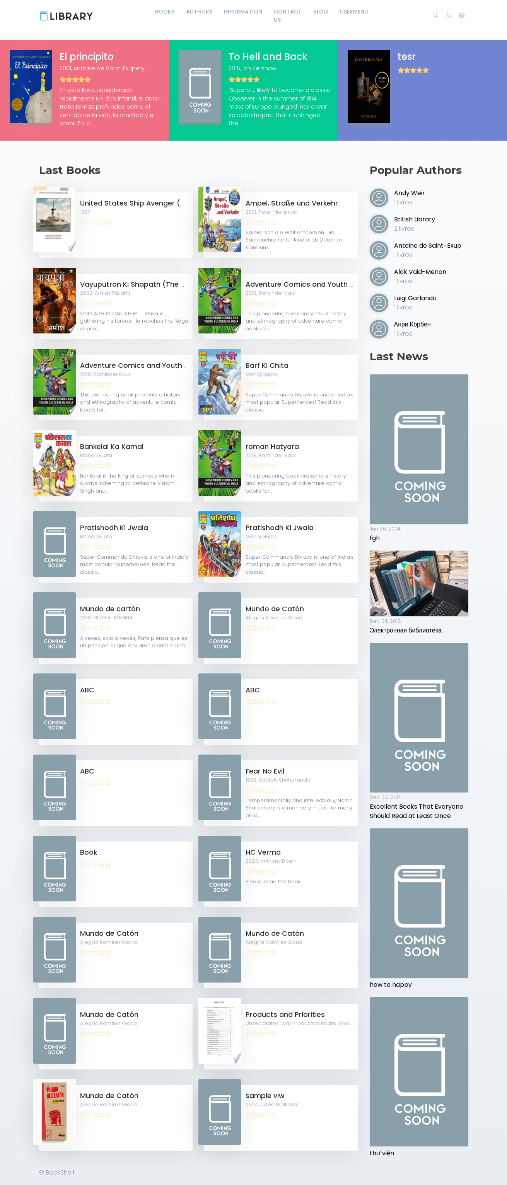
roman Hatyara (272, 446)
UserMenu (354, 11)
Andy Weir (409, 193)
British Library (414, 219)
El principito (87, 56)
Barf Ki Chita (267, 365)
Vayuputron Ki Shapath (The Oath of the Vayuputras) (173, 284)
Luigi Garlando (415, 298)
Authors (199, 11)
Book (88, 852)
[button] (461, 15)
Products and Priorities (285, 1014)
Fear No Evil (265, 771)
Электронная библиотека (406, 630)
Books (164, 11)
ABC (87, 690)
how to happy (391, 984)
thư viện (382, 1153)
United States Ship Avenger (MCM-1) (143, 203)
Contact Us (288, 16)
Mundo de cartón (110, 609)
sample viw (265, 1095)
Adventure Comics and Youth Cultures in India (325, 284)
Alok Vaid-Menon (420, 271)
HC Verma (263, 852)
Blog (320, 11)
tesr (407, 56)
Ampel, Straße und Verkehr (292, 203)
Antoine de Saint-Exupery (432, 245)
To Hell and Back (268, 56)
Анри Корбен (412, 324)
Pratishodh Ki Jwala (114, 527)
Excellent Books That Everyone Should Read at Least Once (416, 811)
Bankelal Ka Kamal (111, 446)
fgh (375, 538)
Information (243, 11)
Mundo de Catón (275, 609)
